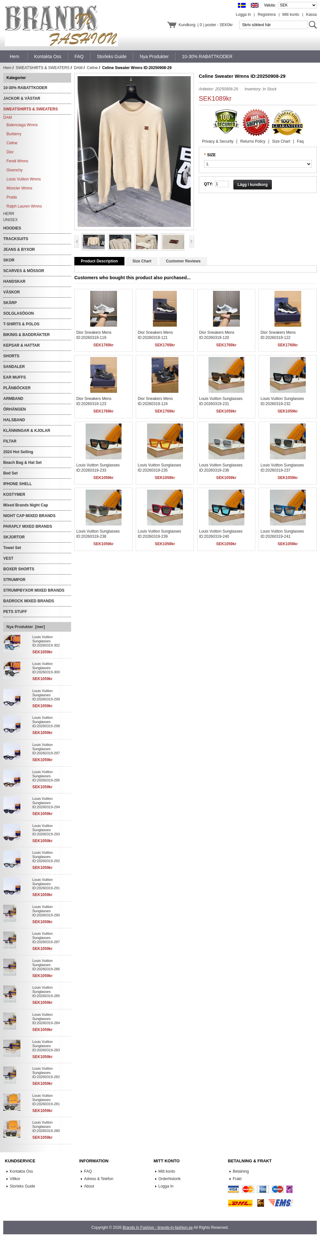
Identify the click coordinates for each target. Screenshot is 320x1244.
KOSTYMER (14, 494)
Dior (10, 152)
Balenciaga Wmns (22, 125)
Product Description (99, 261)
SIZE (211, 155)
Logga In (243, 14)
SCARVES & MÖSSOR (23, 271)
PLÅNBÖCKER (17, 388)
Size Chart (281, 141)
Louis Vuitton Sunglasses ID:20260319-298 (46, 722)
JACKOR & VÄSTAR (21, 98)
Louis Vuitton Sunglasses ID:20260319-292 (46, 857)
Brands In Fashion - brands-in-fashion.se (158, 1227)
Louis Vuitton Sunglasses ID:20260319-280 (46, 1126)
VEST (8, 558)
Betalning (241, 1171)
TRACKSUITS (15, 239)
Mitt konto (291, 14)
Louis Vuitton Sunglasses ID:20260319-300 (46, 668)
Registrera (266, 14)
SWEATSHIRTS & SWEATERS (43, 68)
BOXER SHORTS (18, 569)
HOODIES (12, 228)
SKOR (9, 260)
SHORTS (11, 356)
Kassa (311, 14)
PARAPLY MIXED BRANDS (27, 526)
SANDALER (14, 366)
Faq (300, 141)
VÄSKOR (11, 292)
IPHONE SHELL (17, 484)
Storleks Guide (22, 1186)
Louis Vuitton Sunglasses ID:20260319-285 (46, 991)
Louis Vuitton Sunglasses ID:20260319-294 (46, 803)
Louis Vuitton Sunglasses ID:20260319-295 (46, 776)
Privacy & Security (217, 141)
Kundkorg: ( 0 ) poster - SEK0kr (206, 25)
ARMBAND (13, 398)
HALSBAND (14, 420)
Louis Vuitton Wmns (23, 179)
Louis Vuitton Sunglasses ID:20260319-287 (46, 938)
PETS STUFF (15, 611)
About (89, 1186)
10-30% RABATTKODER (25, 88)
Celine (92, 68)
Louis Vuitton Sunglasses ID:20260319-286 (46, 965)
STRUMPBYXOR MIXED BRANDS (33, 590)
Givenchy (14, 170)
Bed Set (10, 473)
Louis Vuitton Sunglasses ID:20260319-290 (46, 911)
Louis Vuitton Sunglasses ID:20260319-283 (46, 1046)
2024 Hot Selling (18, 452)
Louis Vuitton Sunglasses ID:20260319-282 (46, 1072)
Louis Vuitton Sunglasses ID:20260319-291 (46, 884)
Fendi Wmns (17, 161)
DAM (78, 68)
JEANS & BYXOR (19, 249)
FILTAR (9, 441)
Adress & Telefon (98, 1179)
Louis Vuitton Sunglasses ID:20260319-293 (46, 830)
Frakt (237, 1179)
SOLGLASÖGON (18, 313)
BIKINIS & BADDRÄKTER (26, 334)
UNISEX (10, 220)
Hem (14, 56)
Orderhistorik (169, 1179)
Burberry (13, 134)
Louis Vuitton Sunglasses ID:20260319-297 (46, 749)
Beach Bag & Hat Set (22, 462)
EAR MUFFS (14, 377)
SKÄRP (10, 303)
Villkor (15, 1179)
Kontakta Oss (21, 1171)
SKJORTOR (14, 537)
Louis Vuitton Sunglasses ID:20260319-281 (46, 1100)
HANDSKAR (14, 281)
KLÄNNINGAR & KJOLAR (26, 430)
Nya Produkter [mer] (25, 627)
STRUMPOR (14, 579)
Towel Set (12, 548)
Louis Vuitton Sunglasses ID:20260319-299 (46, 695)
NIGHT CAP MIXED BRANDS (29, 516)
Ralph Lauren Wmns (24, 206)
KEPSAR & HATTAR (21, 345)
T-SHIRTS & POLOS (21, 324)
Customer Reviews (183, 261)
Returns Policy (252, 141)
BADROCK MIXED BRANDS (28, 601)
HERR (8, 213)
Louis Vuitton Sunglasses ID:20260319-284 (46, 1019)
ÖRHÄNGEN (14, 409)
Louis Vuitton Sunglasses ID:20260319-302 (46, 641)
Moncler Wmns (19, 188)
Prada (11, 197)
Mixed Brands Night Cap (25, 505)
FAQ (88, 1171)
